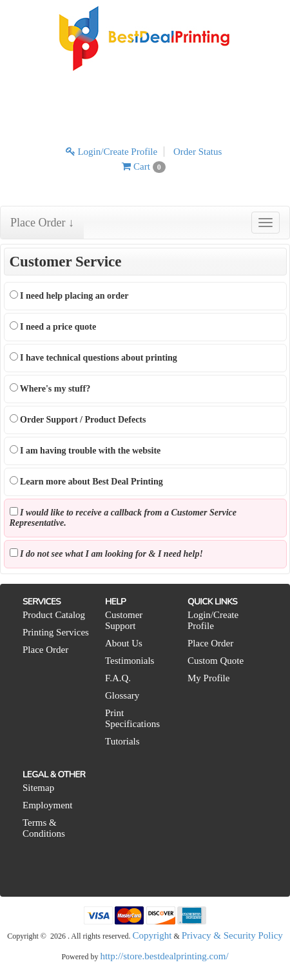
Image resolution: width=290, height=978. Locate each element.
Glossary (122, 695)
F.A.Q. (118, 678)
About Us (123, 643)
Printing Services (56, 632)
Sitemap (38, 788)
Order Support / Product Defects (78, 419)
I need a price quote (53, 326)
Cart (143, 166)
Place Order (45, 649)
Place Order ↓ (42, 222)
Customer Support (123, 620)
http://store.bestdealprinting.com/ (164, 956)
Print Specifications (132, 718)
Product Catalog (54, 615)
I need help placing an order (69, 295)
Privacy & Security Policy (232, 935)
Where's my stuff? (50, 388)
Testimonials (129, 660)
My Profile (208, 678)
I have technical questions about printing (93, 357)
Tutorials (122, 741)
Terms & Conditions (44, 828)
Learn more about (86, 481)
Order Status (197, 151)
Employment (48, 805)
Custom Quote (216, 660)
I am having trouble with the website (85, 450)
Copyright (152, 935)
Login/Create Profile (111, 151)
